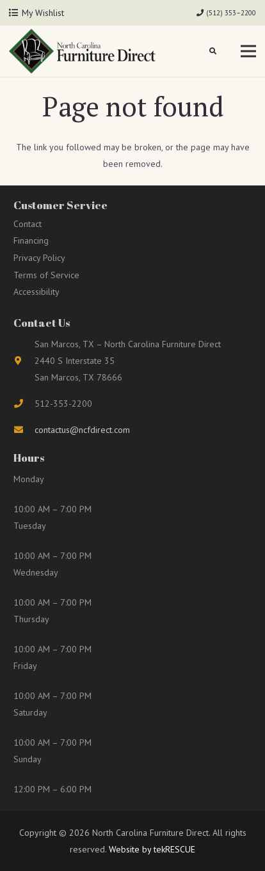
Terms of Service (46, 275)
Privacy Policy (39, 257)
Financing (31, 240)
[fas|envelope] (24, 429)
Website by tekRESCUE (150, 849)
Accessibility (36, 291)
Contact (27, 224)
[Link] (82, 51)
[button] (213, 51)
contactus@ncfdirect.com (82, 430)
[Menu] (248, 51)
